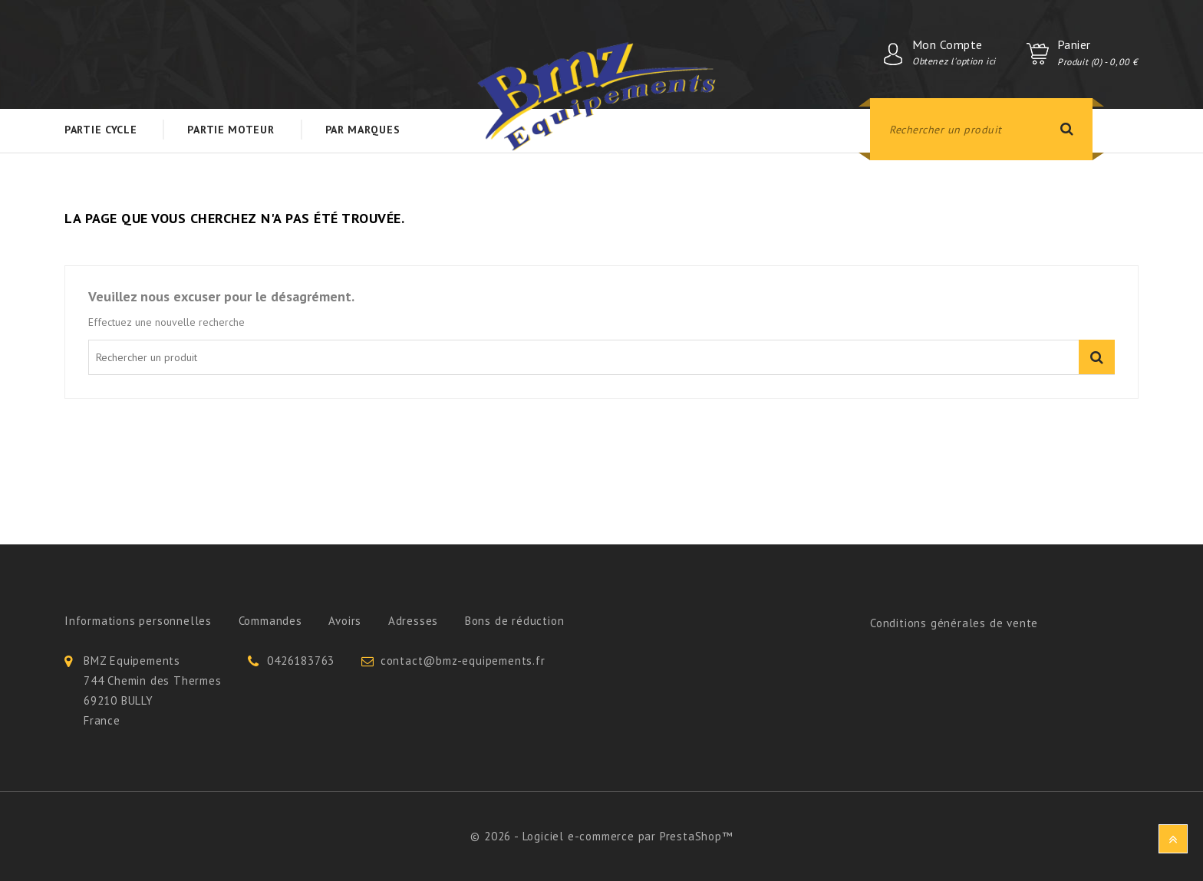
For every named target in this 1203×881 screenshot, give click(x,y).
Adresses (413, 620)
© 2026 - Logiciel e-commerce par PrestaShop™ (601, 836)
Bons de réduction (515, 620)
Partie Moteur (230, 129)
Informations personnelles (138, 620)
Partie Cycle (100, 129)
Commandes (270, 620)
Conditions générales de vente (954, 623)
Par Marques (362, 129)
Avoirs (344, 620)
